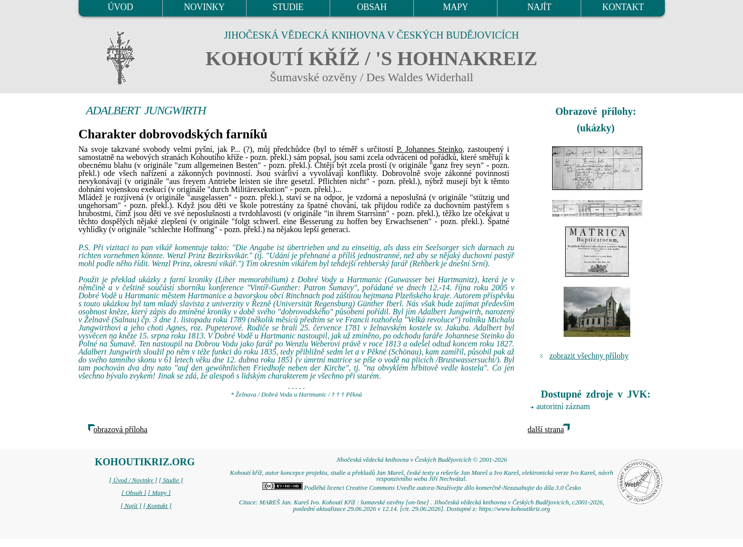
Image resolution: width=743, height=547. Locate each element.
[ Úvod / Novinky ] (133, 480)
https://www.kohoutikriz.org (514, 508)
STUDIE (288, 7)
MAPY (455, 7)
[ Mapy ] (159, 492)
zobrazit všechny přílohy (589, 355)
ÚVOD (120, 7)
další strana (546, 429)
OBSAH (371, 7)
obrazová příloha (121, 429)
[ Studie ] (171, 480)
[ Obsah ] (133, 492)
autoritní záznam (563, 406)
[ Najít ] (130, 505)
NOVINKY (204, 7)
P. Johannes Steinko (429, 149)
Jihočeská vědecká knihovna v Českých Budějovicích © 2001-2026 (421, 459)
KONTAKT (623, 7)
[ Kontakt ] (157, 505)
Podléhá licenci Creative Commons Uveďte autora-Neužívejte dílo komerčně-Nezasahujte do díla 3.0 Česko (422, 487)
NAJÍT (539, 7)
